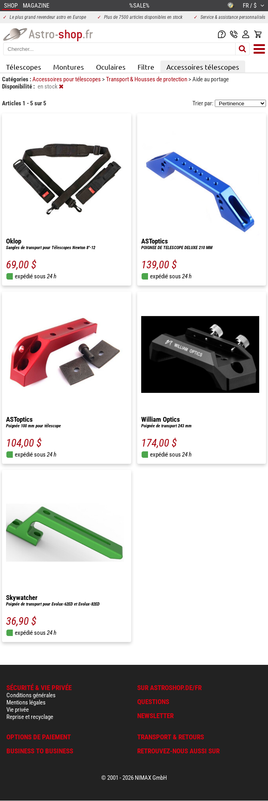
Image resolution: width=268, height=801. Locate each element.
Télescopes (23, 66)
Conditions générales (31, 695)
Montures (68, 66)
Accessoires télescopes (202, 66)
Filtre (146, 66)
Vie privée (17, 709)
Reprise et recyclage (29, 716)
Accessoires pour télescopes (67, 79)
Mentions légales (26, 702)
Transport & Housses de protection (147, 79)
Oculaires (111, 66)
